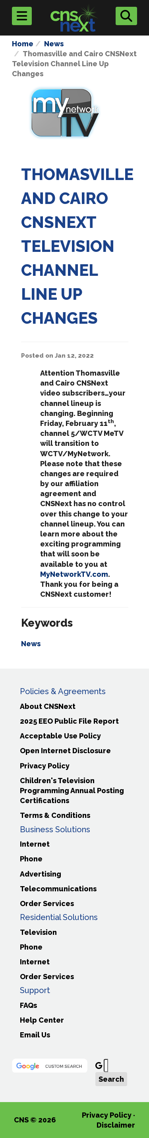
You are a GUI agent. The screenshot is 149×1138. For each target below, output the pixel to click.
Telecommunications (58, 889)
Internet (35, 844)
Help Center (42, 1020)
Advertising (40, 874)
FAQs (28, 1005)
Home (22, 44)
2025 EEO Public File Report (69, 721)
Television (38, 932)
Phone (31, 859)
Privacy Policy (45, 766)
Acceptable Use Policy (60, 736)
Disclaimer (116, 1125)
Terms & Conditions (55, 815)
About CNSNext (47, 706)
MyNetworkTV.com (74, 574)
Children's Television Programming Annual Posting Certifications (72, 790)
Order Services (47, 903)
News (54, 44)
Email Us (35, 1035)
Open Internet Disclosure (65, 750)
